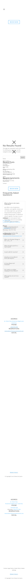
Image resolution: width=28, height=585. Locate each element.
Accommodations (7, 163)
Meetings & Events (7, 178)
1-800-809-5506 (7, 228)
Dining (4, 170)
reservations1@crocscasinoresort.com (12, 236)
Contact (5, 183)
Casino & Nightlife (7, 172)
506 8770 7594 (16, 509)
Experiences (6, 181)
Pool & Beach (6, 165)
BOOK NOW (14, 22)
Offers (4, 176)
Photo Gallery (6, 161)
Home (4, 158)
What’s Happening (7, 174)
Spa (4, 167)
